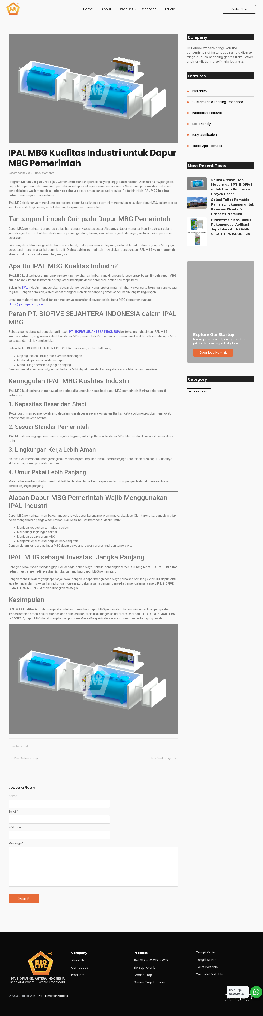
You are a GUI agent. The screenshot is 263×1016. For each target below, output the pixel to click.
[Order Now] (239, 9)
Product (126, 9)
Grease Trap (143, 975)
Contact (149, 9)
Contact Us (79, 967)
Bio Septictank (144, 967)
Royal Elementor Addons (52, 996)
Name (14, 795)
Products (77, 975)
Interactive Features (207, 113)
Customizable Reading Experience (217, 102)
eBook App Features (207, 146)
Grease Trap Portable (149, 982)
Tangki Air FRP (206, 960)
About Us (77, 960)
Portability (199, 91)
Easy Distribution (204, 135)
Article (169, 9)
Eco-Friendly (201, 124)
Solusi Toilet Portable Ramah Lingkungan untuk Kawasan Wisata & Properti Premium (232, 206)
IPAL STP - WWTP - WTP (151, 960)
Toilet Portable (207, 967)
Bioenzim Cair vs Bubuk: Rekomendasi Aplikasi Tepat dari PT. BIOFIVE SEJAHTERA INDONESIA (231, 226)
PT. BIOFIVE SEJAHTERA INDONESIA (94, 331)
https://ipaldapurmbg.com (27, 304)
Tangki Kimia (205, 952)
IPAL (25, 287)
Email (13, 811)
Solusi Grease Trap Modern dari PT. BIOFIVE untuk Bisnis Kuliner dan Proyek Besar (232, 186)
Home (88, 9)
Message (16, 843)
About (106, 9)
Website (15, 827)
